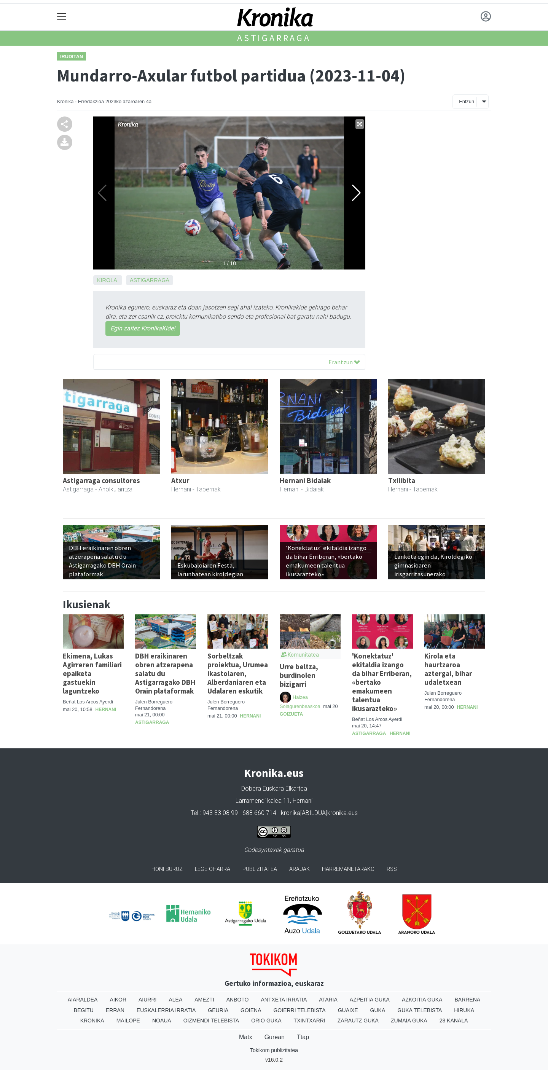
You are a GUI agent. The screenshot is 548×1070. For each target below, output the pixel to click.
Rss (392, 869)
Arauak (299, 869)
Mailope (128, 1020)
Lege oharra (212, 869)
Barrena (467, 1000)
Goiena (251, 1010)
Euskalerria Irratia (166, 1010)
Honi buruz (167, 869)
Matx (245, 1037)
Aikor (118, 1000)
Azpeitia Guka (370, 1000)
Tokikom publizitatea (274, 1050)
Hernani (106, 709)
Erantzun (344, 362)
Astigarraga (274, 38)
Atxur (180, 480)
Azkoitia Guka (422, 1000)
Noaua (161, 1020)
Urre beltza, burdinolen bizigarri (299, 675)
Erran (115, 1010)
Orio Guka (266, 1020)
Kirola (107, 280)
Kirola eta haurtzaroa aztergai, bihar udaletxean (448, 669)
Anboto (237, 1000)
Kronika (92, 1020)
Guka (378, 1010)
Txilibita (401, 480)
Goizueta (291, 714)
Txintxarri (309, 1020)
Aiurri (147, 1000)
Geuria (218, 1010)
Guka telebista (419, 1010)
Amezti (204, 1000)
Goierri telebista (299, 1010)
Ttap (303, 1037)
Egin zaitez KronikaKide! (142, 328)
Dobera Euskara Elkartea (274, 788)
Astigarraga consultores (101, 480)
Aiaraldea (83, 1000)
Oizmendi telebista (211, 1020)
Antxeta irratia (284, 1000)
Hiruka (464, 1010)
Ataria (328, 1000)
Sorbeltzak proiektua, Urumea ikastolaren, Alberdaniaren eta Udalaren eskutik (237, 673)
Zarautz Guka (358, 1020)
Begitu (84, 1010)
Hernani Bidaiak (305, 480)
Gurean (274, 1037)
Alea (175, 1000)
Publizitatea (259, 869)
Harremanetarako (348, 869)
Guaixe (348, 1010)
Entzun (466, 101)
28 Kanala (454, 1020)
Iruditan (71, 56)
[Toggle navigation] (62, 17)
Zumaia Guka (409, 1020)
